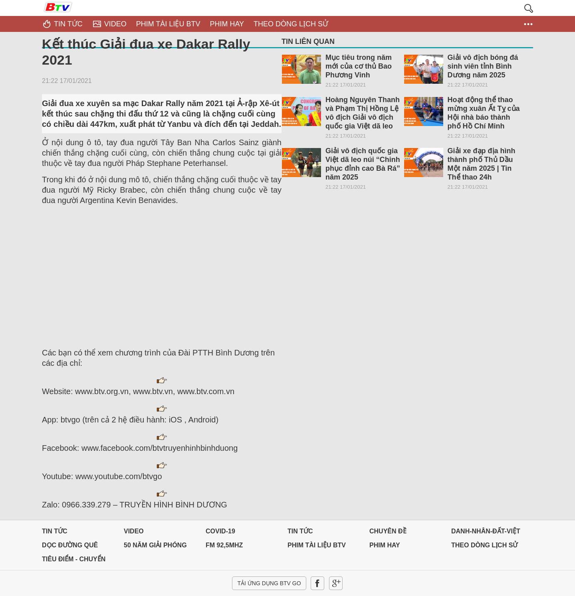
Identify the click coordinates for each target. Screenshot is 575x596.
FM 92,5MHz (224, 545)
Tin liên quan (308, 41)
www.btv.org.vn (102, 391)
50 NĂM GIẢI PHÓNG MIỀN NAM (155, 547)
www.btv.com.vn (205, 391)
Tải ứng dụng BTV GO (269, 583)
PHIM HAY (384, 545)
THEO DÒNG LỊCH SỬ (484, 545)
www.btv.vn (153, 391)
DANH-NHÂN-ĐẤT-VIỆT (485, 531)
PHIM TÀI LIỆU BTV (317, 545)
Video (134, 531)
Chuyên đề (387, 531)
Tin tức (54, 531)
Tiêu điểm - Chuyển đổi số (73, 561)
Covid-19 (220, 531)
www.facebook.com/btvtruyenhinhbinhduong (159, 448)
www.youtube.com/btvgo (118, 476)
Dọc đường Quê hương (70, 547)
